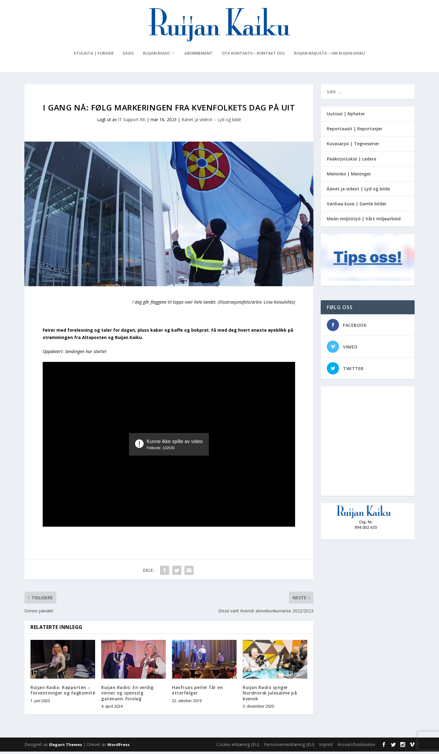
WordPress (118, 747)
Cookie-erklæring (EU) (237, 747)
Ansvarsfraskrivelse (356, 747)
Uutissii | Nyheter (346, 116)
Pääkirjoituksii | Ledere (351, 161)
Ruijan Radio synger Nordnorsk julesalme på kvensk (270, 695)
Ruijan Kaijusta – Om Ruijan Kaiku (329, 55)
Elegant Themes (65, 747)
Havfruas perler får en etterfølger (197, 692)
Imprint (326, 747)
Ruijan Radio (156, 55)
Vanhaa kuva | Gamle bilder (357, 206)
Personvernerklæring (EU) (289, 747)
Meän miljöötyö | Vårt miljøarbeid (364, 221)
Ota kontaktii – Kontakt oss (253, 55)
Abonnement (198, 55)
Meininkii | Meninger (349, 176)
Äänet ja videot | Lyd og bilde (358, 191)
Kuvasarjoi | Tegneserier (353, 146)
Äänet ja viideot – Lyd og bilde (211, 122)
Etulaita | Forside (94, 55)
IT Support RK (131, 122)
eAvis (128, 55)
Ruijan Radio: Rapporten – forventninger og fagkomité (62, 692)
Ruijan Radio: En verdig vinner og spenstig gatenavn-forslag (127, 695)
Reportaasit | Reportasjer (354, 131)
